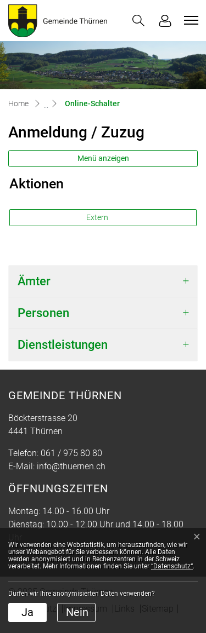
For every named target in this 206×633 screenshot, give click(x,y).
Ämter (34, 281)
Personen (43, 313)
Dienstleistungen (63, 345)
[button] (138, 20)
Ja (27, 612)
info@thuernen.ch (71, 466)
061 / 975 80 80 (71, 453)
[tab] (103, 281)
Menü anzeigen (103, 158)
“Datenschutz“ (172, 566)
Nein (77, 612)
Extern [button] (98, 217)
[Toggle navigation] (189, 20)
